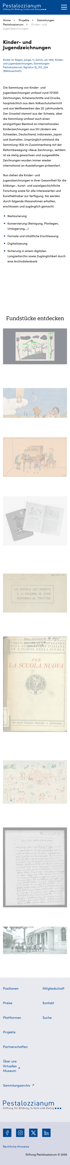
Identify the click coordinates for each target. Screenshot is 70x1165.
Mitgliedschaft (53, 988)
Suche (47, 1017)
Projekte (24, 20)
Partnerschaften (15, 1046)
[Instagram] (20, 1133)
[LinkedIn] (46, 1133)
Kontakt (48, 1002)
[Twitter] (33, 1133)
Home (7, 20)
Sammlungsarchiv (16, 1085)
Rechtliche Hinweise (16, 1146)
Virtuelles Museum (10, 1068)
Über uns (10, 1061)
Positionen (10, 988)
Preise (7, 1002)
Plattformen (12, 1017)
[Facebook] (7, 1133)
